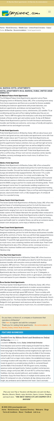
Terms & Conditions (10, 412)
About (21, 412)
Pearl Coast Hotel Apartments (12, 228)
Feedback (28, 412)
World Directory (11, 28)
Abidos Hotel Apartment (9, 163)
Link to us (36, 412)
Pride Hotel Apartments (9, 130)
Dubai (48, 28)
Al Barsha (8, 30)
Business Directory (27, 410)
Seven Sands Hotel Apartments (12, 200)
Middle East (23, 28)
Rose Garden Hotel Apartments (12, 282)
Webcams (39, 410)
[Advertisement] (26, 60)
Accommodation (20, 30)
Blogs (46, 410)
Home (2, 28)
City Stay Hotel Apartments (10, 255)
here (8, 323)
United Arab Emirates (37, 28)
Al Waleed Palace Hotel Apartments (14, 96)
